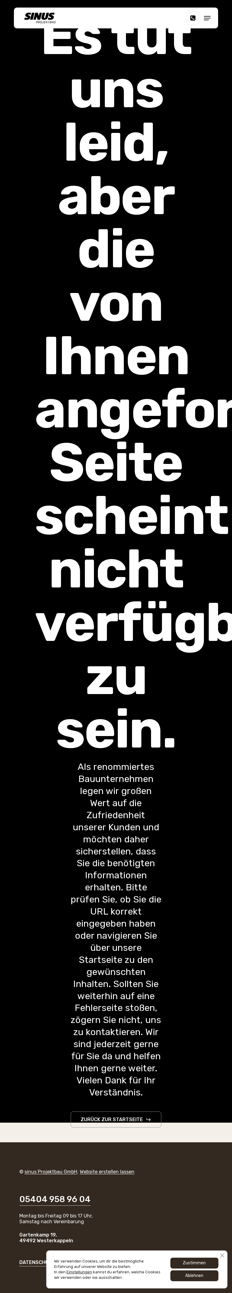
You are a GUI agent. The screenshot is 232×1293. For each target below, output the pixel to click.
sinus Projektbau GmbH (50, 1172)
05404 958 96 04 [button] (55, 1199)
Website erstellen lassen (107, 1172)
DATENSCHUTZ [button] (37, 1262)
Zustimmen (194, 1263)
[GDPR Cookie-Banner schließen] (222, 1255)
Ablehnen (194, 1275)
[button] (207, 18)
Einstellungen (79, 1272)
